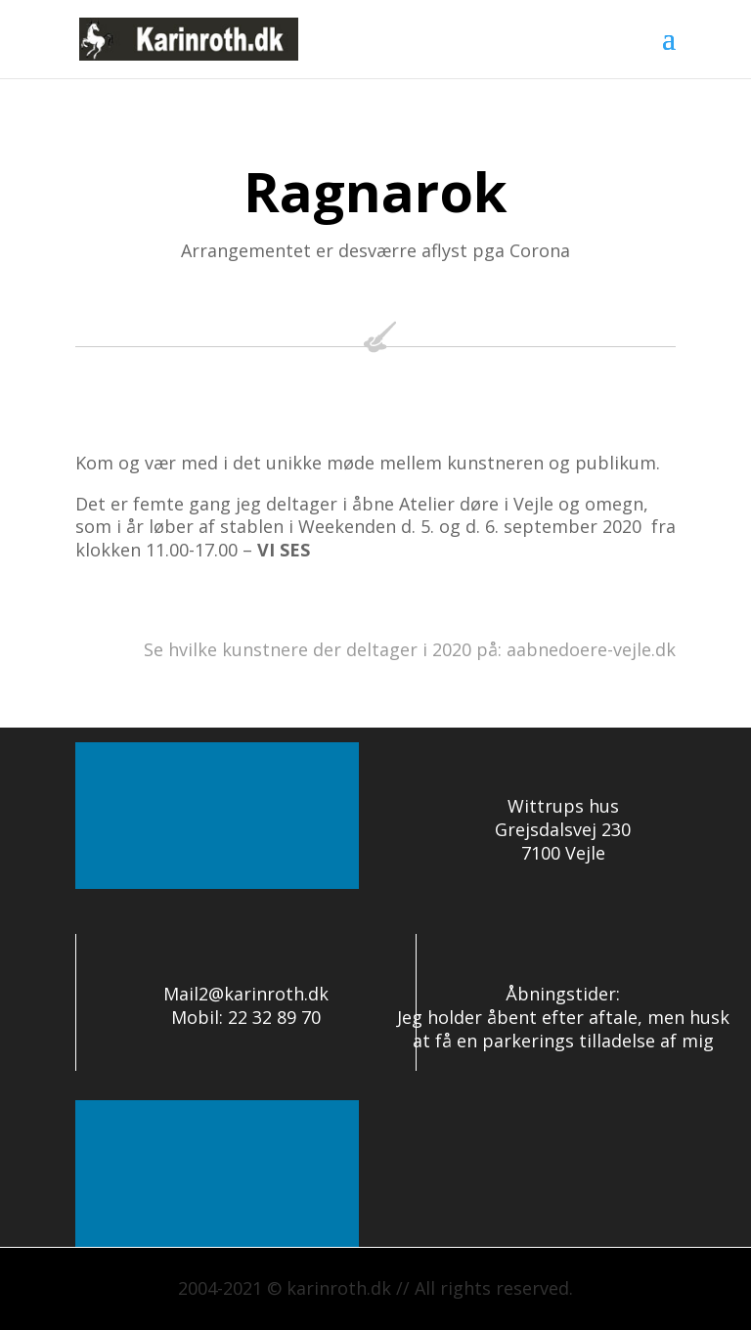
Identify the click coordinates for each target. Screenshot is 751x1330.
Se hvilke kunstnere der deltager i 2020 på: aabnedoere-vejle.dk (410, 649)
